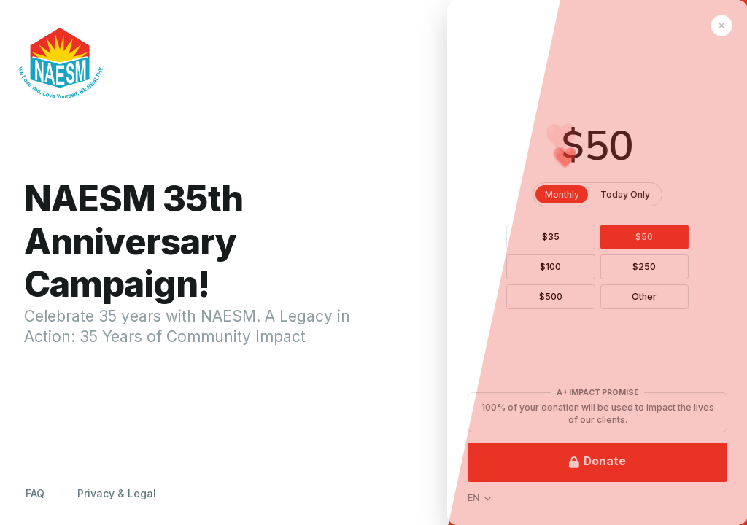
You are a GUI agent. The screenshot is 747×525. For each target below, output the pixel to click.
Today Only (656, 194)
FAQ (35, 493)
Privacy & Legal (116, 493)
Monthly (592, 194)
